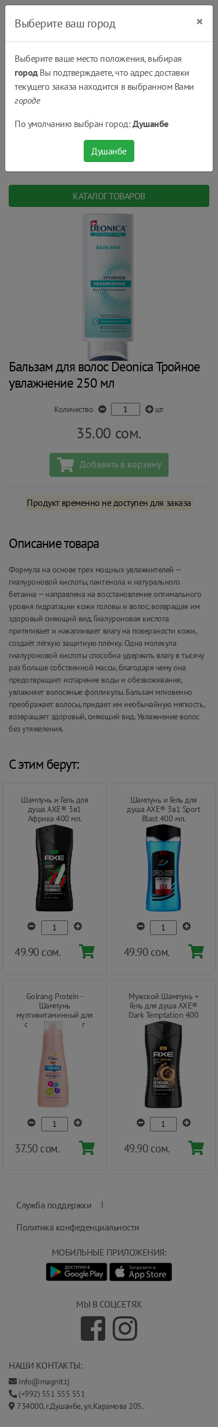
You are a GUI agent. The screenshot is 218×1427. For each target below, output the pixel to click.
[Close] (200, 21)
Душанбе (109, 151)
